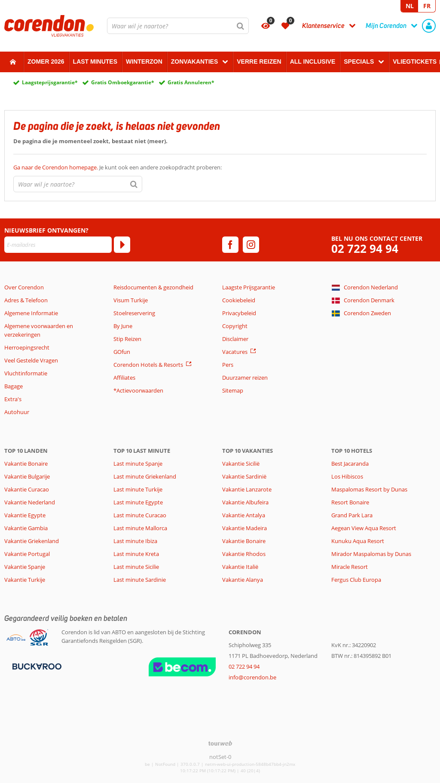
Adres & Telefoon (26, 300)
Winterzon (144, 61)
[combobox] (178, 26)
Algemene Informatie (31, 313)
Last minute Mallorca (140, 528)
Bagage (13, 386)
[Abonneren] (122, 244)
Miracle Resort (349, 567)
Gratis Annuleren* (191, 82)
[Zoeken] (240, 26)
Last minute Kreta (136, 554)
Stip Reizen (127, 339)
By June (122, 326)
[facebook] (230, 244)
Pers (227, 364)
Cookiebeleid (238, 300)
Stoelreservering (134, 313)
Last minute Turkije (137, 489)
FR (427, 6)
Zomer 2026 (46, 61)
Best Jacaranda (350, 463)
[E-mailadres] (58, 244)
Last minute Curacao (139, 515)
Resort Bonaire (350, 502)
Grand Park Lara (352, 515)
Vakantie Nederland (29, 502)
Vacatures (235, 352)
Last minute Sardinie (139, 579)
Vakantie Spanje (24, 567)
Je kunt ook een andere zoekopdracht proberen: (117, 167)
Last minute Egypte (138, 502)
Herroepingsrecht (26, 347)
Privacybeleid (239, 313)
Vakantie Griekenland (31, 541)
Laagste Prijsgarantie (248, 287)
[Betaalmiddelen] (35, 665)
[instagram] (251, 244)
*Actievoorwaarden (138, 390)
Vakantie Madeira (244, 528)
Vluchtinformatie (25, 373)
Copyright (235, 326)
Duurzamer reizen (245, 377)
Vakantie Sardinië (244, 476)
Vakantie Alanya (242, 579)
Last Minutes (95, 61)
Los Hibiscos (347, 476)
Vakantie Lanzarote (247, 489)
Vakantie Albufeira (245, 502)
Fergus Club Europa (356, 579)
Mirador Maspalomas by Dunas (371, 554)
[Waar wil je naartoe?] (178, 26)
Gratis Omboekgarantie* (122, 82)
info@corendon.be (252, 677)
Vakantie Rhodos (244, 554)
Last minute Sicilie (136, 567)
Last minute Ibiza (135, 541)
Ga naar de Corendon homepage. (56, 167)
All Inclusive (313, 61)
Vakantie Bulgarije (27, 476)
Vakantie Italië (240, 567)
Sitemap (232, 390)
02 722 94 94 (364, 248)
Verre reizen (259, 61)
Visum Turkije (130, 300)
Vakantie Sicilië (241, 463)
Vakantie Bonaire (26, 463)
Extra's (12, 399)
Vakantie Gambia (26, 528)
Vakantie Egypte (25, 515)
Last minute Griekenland (144, 476)
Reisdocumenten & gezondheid (153, 287)
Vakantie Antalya (243, 515)
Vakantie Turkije (24, 579)
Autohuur (16, 412)
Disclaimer (235, 339)
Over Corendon (24, 287)
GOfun (121, 352)
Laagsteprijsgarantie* (50, 82)
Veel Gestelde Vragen (31, 360)
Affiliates (124, 377)
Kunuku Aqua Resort (357, 541)
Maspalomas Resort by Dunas (369, 489)
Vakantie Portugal (27, 554)
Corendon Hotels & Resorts (148, 364)
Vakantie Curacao (26, 489)
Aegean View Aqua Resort (363, 528)
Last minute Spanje (137, 463)
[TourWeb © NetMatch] (220, 743)
